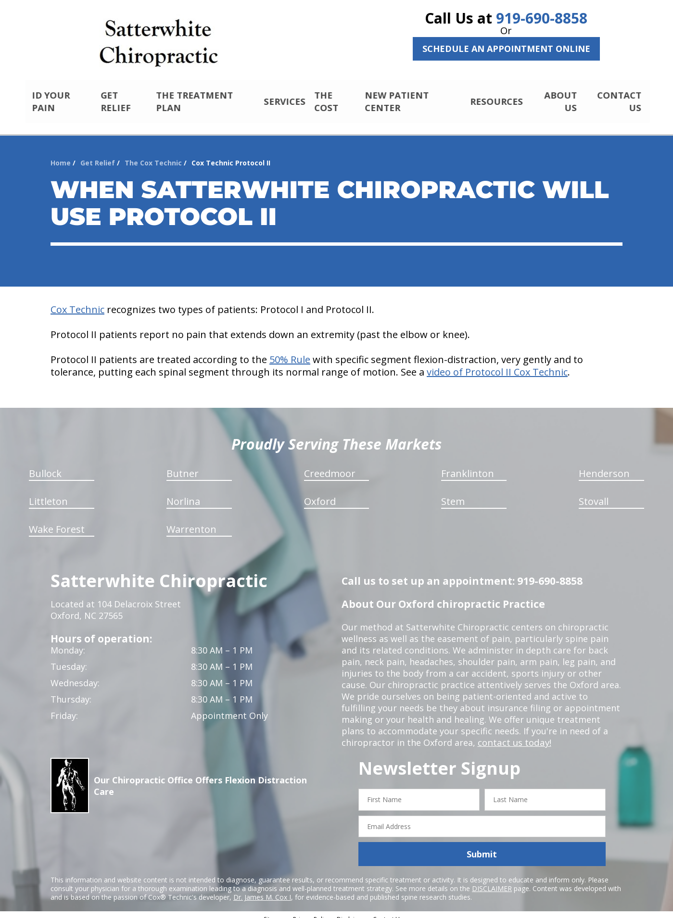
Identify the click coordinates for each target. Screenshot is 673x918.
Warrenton (191, 521)
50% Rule (289, 351)
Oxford (320, 493)
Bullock (45, 465)
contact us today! (513, 734)
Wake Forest (57, 521)
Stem (453, 493)
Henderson (604, 465)
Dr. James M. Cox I (262, 888)
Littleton (48, 493)
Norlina (183, 493)
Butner (182, 465)
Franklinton (467, 465)
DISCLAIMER (492, 880)
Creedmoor (330, 465)
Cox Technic (77, 301)
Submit (482, 846)
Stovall (594, 493)
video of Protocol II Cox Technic (497, 363)
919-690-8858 (541, 18)
